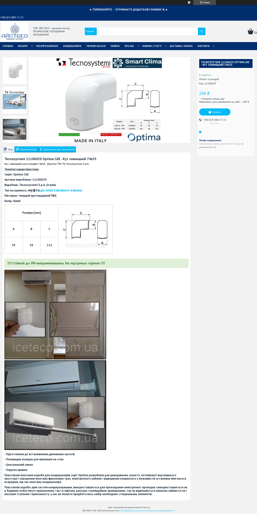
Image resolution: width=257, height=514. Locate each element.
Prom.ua (145, 507)
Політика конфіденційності (161, 510)
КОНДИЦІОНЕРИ (72, 46)
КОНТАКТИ (204, 46)
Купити (216, 112)
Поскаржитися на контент (133, 510)
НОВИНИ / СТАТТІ (152, 46)
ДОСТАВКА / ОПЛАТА (181, 46)
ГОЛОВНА (7, 46)
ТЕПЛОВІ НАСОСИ (96, 46)
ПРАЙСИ (115, 46)
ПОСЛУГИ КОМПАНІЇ (47, 46)
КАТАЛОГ (23, 46)
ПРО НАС (129, 46)
